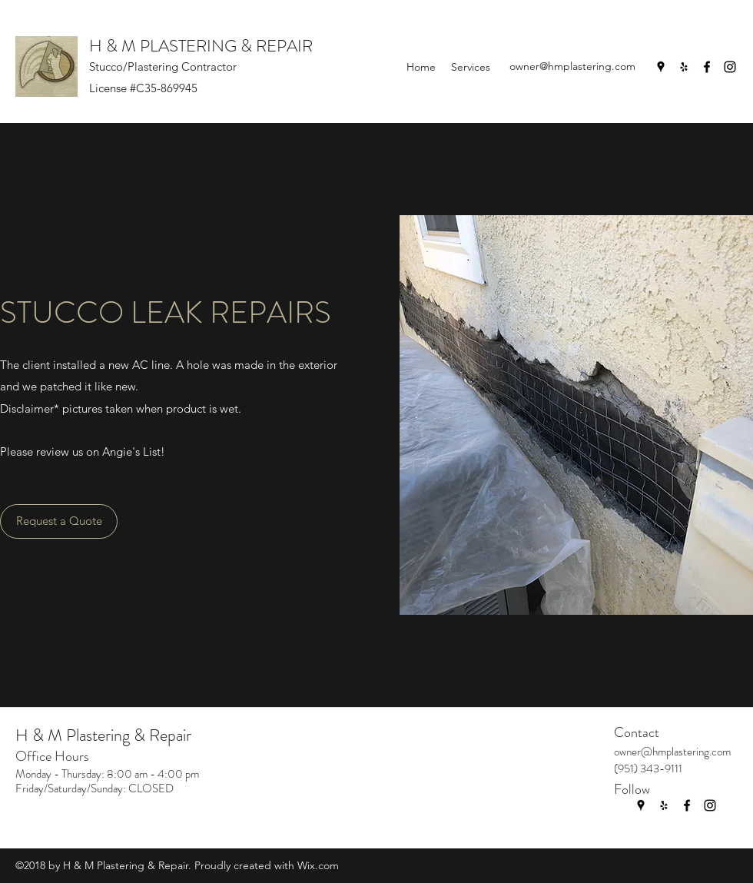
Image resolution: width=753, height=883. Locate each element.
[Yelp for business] (684, 67)
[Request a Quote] (59, 521)
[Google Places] (660, 67)
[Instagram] (730, 67)
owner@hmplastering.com (572, 66)
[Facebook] (707, 67)
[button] (470, 66)
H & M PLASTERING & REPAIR (201, 46)
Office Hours (52, 756)
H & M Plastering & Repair (103, 735)
